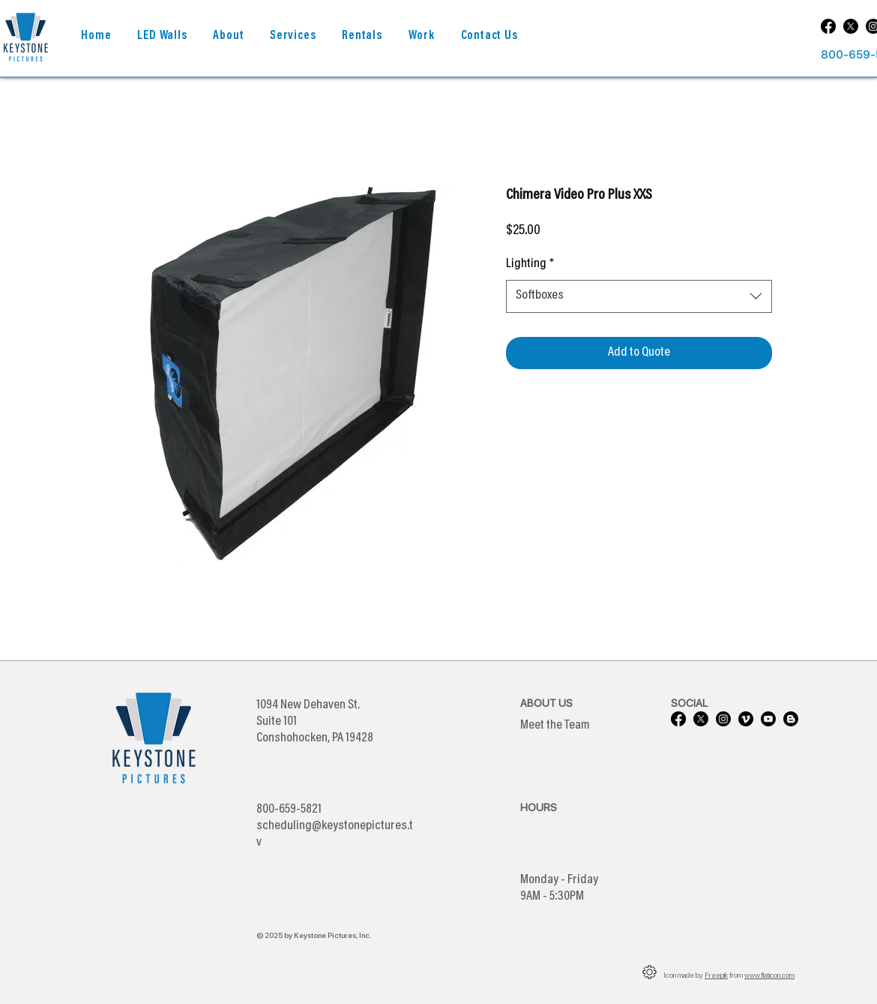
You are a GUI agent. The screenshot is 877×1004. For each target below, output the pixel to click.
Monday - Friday (559, 880)
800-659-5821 (289, 809)
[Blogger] (790, 718)
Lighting (530, 264)
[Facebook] (828, 26)
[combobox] (639, 296)
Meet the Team (555, 725)
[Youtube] (768, 718)
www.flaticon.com (769, 974)
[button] (228, 36)
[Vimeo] (745, 718)
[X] (850, 26)
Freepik (716, 974)
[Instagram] (723, 718)
